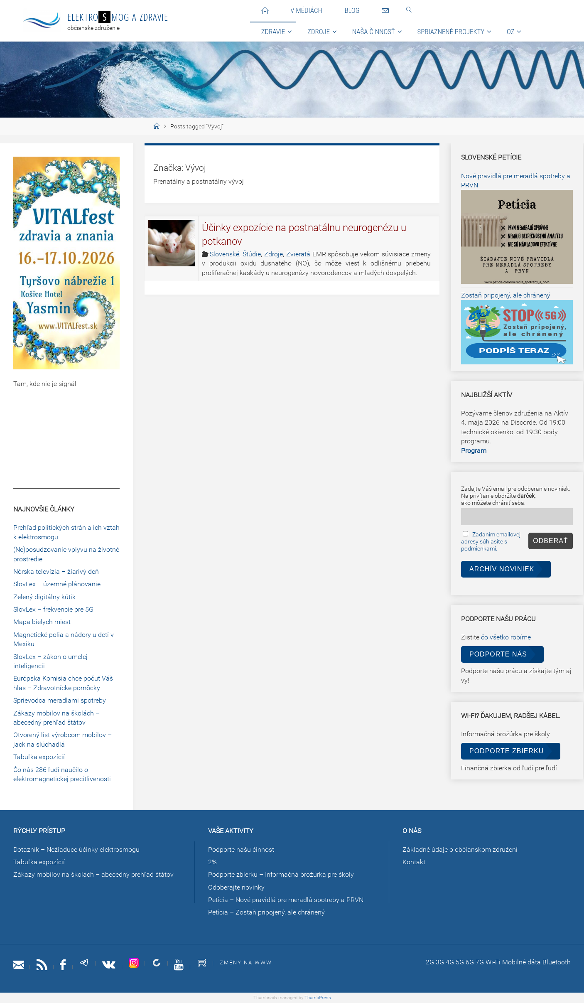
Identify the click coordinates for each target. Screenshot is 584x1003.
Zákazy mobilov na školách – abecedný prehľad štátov (93, 874)
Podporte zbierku (506, 751)
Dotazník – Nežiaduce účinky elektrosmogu (76, 849)
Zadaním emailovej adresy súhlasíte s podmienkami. (490, 541)
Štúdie (252, 254)
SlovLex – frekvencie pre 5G (53, 609)
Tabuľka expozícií (39, 757)
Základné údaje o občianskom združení (460, 849)
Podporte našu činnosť (241, 849)
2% (212, 862)
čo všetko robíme (506, 637)
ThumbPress (317, 998)
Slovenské (224, 254)
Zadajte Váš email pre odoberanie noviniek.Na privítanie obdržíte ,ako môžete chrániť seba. (515, 495)
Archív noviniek (501, 569)
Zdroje (273, 254)
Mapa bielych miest (42, 622)
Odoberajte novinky (236, 887)
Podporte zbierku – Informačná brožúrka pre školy (281, 874)
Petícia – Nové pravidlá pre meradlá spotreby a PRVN (285, 900)
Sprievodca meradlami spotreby (59, 700)
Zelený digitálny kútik (44, 597)
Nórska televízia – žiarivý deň (56, 571)
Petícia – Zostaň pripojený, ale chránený (266, 912)
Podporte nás (498, 654)
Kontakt (413, 862)
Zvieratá (298, 254)
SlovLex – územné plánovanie (57, 584)
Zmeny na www (246, 962)
